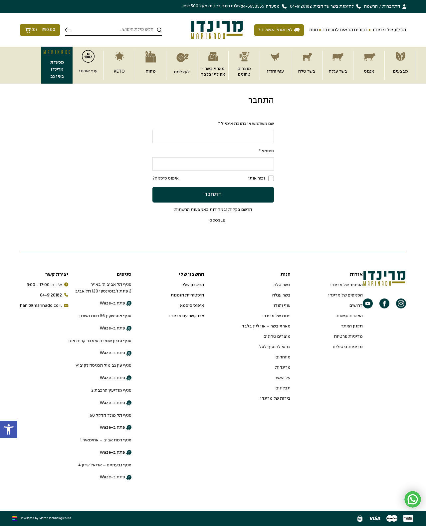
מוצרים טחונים (277, 337)
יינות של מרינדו (276, 316)
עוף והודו (282, 306)
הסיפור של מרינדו (346, 285)
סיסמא (266, 151)
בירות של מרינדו (275, 399)
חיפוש (68, 30)
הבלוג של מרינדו (389, 30)
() (40, 30)
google (213, 220)
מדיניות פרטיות (348, 337)
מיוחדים (283, 357)
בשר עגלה (281, 295)
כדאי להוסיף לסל (275, 347)
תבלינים (283, 388)
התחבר (213, 194)
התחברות (391, 7)
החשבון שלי (193, 285)
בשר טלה (282, 285)
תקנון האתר (352, 326)
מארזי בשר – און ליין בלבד (266, 326)
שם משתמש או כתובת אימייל (246, 124)
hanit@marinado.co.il (44, 305)
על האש (283, 378)
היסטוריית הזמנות (187, 295)
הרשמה (371, 7)
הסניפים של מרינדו (345, 295)
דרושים (356, 306)
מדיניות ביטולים (348, 347)
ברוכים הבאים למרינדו (345, 30)
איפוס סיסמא (192, 306)
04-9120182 (54, 295)
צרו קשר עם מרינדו (186, 316)
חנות (313, 30)
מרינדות (283, 368)
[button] (8, 429)
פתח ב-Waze (115, 303)
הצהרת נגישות (349, 316)
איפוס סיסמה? (165, 179)
